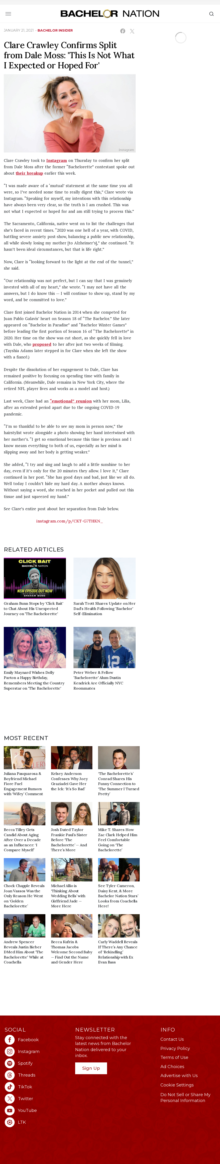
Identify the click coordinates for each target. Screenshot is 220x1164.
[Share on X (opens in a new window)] (132, 31)
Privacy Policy (175, 1048)
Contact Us (172, 1039)
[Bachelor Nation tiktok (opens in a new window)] (37, 1087)
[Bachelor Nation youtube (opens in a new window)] (37, 1110)
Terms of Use (174, 1057)
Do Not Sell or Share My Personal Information (185, 1097)
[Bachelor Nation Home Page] (110, 13)
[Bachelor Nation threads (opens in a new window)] (37, 1075)
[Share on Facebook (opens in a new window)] (122, 31)
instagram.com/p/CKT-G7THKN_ (69, 521)
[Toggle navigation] (8, 13)
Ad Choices (172, 1066)
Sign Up (91, 1068)
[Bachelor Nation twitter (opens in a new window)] (37, 1099)
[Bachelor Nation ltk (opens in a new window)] (37, 1122)
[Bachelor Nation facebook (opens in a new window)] (37, 1040)
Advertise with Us (179, 1075)
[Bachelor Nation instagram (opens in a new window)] (37, 1052)
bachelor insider (55, 30)
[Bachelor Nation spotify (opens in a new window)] (37, 1063)
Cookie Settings (177, 1085)
